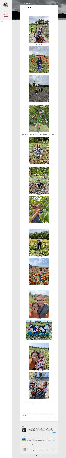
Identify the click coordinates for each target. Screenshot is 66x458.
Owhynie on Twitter (6, 12)
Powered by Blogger (39, 455)
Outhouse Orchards (31, 10)
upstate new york (24, 415)
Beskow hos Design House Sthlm (27, 444)
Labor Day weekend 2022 (26, 434)
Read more (54, 432)
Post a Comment (25, 418)
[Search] (57, 2)
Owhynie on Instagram (6, 13)
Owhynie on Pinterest (6, 14)
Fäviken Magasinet (25, 425)
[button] (55, 7)
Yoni (6, 9)
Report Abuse (3, 26)
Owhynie (24, 2)
